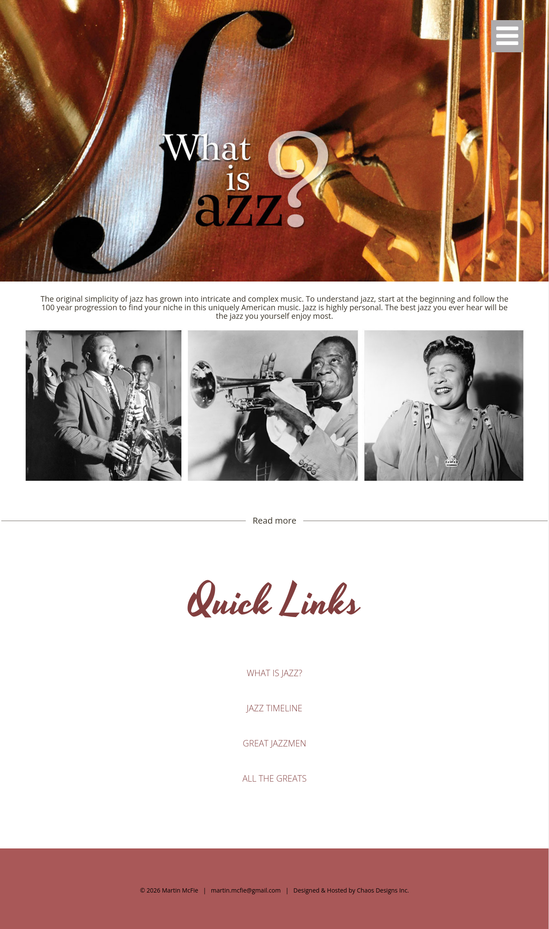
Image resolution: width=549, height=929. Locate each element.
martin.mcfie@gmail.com (246, 890)
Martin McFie (180, 890)
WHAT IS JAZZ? (274, 673)
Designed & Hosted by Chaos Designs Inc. (351, 890)
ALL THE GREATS (274, 778)
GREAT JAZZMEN (274, 743)
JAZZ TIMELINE (274, 708)
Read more (274, 520)
